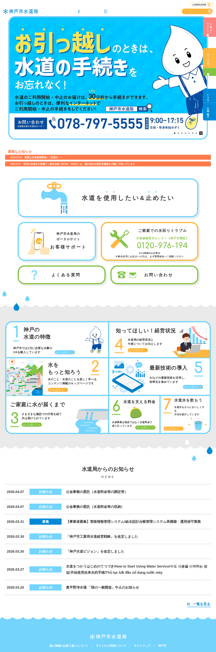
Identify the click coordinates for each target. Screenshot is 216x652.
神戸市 (162, 625)
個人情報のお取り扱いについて (69, 625)
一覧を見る (198, 583)
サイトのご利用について (111, 625)
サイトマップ (142, 625)
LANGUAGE (202, 4)
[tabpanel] (108, 67)
